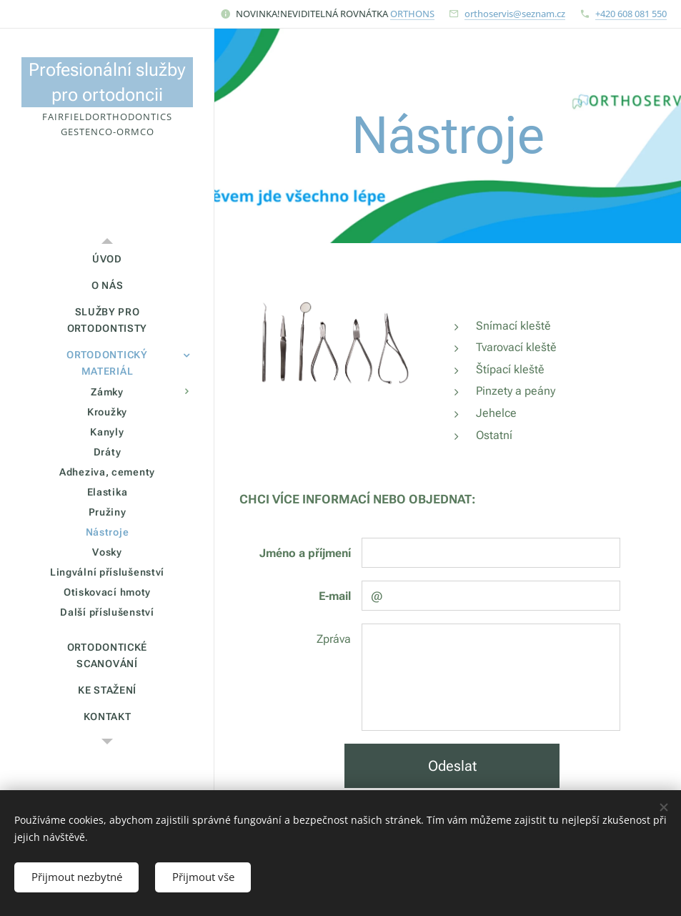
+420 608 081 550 (631, 13)
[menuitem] (107, 259)
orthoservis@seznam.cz (514, 13)
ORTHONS (412, 13)
